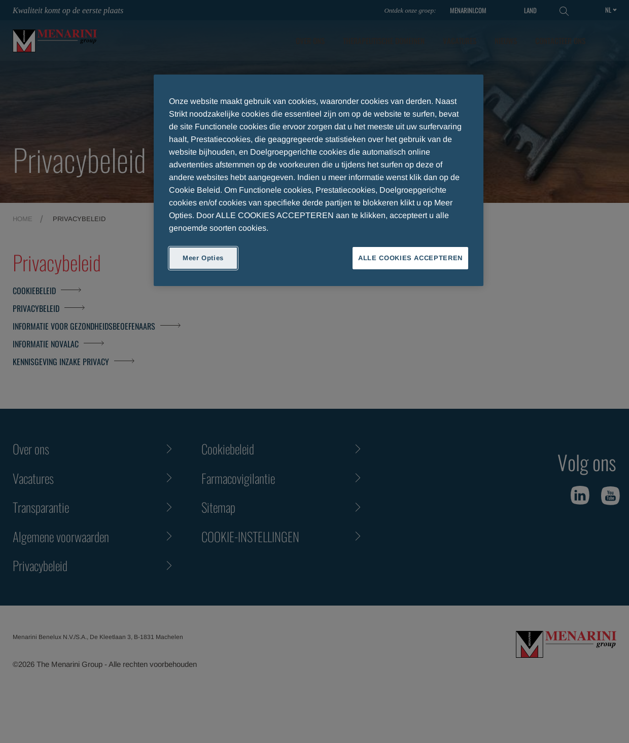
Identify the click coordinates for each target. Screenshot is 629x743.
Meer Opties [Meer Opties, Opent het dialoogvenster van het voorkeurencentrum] (203, 258)
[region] (318, 180)
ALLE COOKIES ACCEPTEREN (410, 258)
